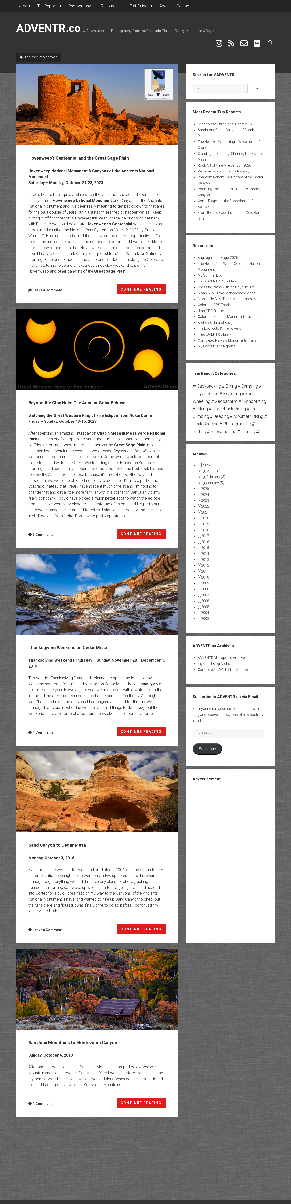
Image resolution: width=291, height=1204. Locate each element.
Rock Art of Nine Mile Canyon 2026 (224, 160)
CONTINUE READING (143, 295)
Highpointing (254, 396)
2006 (205, 596)
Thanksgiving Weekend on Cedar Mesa (97, 608)
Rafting (199, 426)
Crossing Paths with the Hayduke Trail (227, 282)
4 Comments (43, 746)
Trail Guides (139, 6)
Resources (110, 6)
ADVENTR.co (48, 28)
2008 (205, 584)
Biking (231, 381)
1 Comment (42, 1117)
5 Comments (43, 548)
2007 (205, 590)
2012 (205, 561)
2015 (205, 543)
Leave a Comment (47, 295)
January (215, 478)
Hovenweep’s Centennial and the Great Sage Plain (97, 100)
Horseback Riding (229, 403)
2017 (205, 531)
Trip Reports (47, 6)
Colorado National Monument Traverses (229, 312)
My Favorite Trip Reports (216, 341)
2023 (205, 496)
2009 (205, 578)
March (214, 466)
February (215, 472)
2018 (205, 525)
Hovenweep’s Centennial (109, 228)
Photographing (237, 419)
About (164, 6)
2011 (205, 566)
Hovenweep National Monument (82, 205)
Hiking (202, 403)
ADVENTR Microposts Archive (221, 653)
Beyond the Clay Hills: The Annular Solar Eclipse (97, 354)
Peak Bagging (206, 419)
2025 (205, 484)
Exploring (232, 388)
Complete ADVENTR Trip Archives (224, 665)
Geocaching (226, 396)
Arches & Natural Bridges (217, 318)
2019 (205, 519)
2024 (205, 490)
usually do (148, 697)
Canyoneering (206, 388)
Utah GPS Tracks (211, 306)
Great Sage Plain (109, 275)
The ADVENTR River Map (217, 276)
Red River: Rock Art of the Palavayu (224, 166)
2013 (205, 555)
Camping (249, 381)
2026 (206, 460)
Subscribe (207, 744)
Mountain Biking (248, 411)
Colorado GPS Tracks (215, 300)
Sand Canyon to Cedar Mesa (97, 805)
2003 (205, 614)
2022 (205, 501)
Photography (79, 6)
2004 (205, 608)
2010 (205, 572)
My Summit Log (210, 270)
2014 (205, 549)
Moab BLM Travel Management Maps (226, 288)
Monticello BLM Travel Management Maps (230, 294)
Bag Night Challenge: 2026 (218, 253)
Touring (248, 426)
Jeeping (221, 411)
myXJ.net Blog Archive (215, 659)
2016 (205, 537)
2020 (205, 513)
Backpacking (209, 381)
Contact (183, 6)
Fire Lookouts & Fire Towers (219, 324)
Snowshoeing (223, 426)
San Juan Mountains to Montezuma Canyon (97, 1003)
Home (22, 6)
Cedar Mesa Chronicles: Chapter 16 (225, 119)
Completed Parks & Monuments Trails (227, 335)
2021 (205, 507)
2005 (205, 602)
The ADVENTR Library (214, 329)
